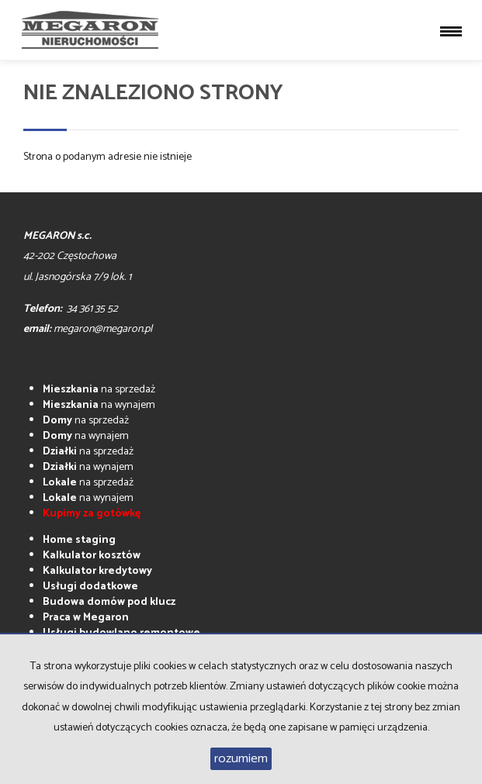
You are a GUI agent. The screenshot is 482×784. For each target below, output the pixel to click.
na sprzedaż (99, 390)
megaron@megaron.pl (103, 329)
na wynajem (99, 405)
